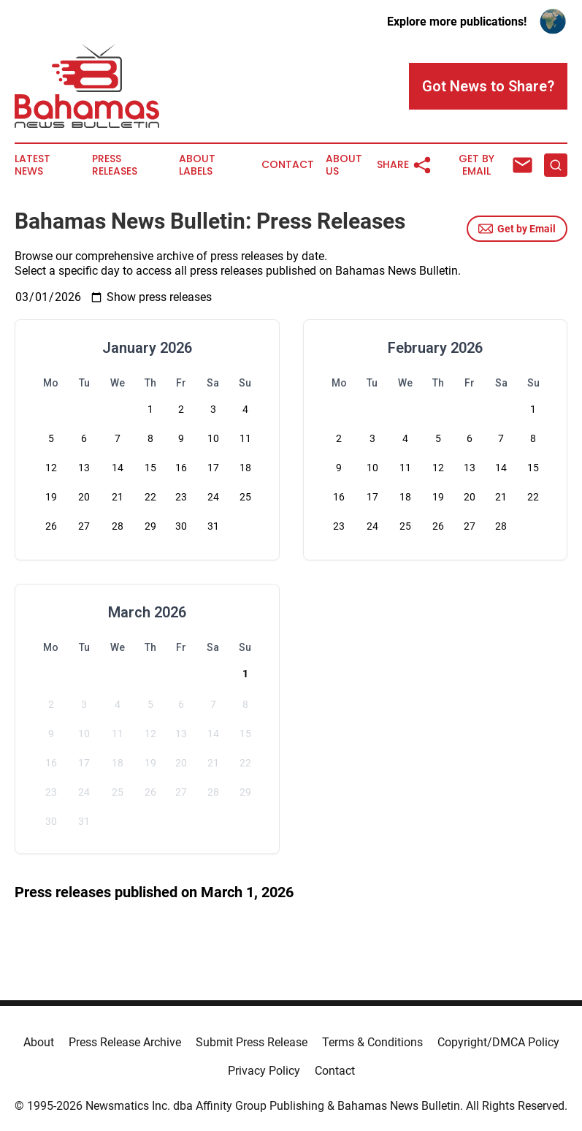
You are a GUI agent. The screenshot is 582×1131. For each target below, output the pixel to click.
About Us (344, 165)
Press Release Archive (125, 1042)
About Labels (197, 165)
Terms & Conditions (372, 1042)
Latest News (32, 165)
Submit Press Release (251, 1042)
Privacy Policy (264, 1071)
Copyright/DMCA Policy (498, 1042)
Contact (287, 165)
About (38, 1042)
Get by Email (517, 228)
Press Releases (114, 165)
